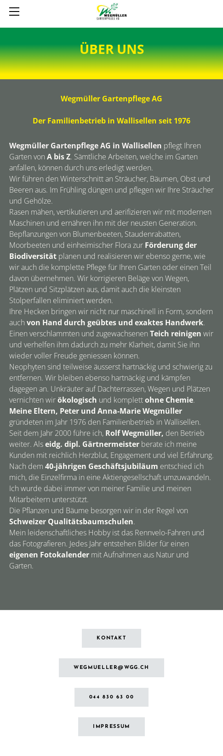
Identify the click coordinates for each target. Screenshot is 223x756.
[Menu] (16, 11)
